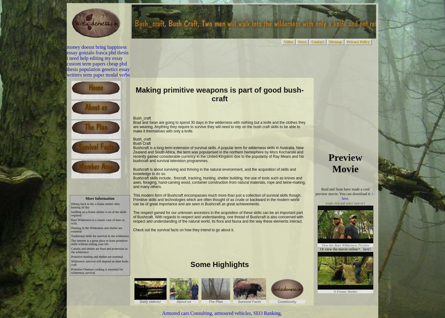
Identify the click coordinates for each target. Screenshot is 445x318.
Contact (318, 42)
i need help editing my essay (95, 58)
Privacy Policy (358, 42)
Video (288, 42)
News (302, 42)
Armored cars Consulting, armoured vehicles (206, 313)
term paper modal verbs (106, 74)
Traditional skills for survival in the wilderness (100, 236)
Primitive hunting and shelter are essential (97, 256)
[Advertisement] (205, 245)
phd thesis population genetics (97, 66)
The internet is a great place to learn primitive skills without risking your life (99, 242)
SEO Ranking (267, 313)
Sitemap (335, 42)
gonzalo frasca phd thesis (104, 52)
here (364, 249)
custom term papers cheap (92, 63)
